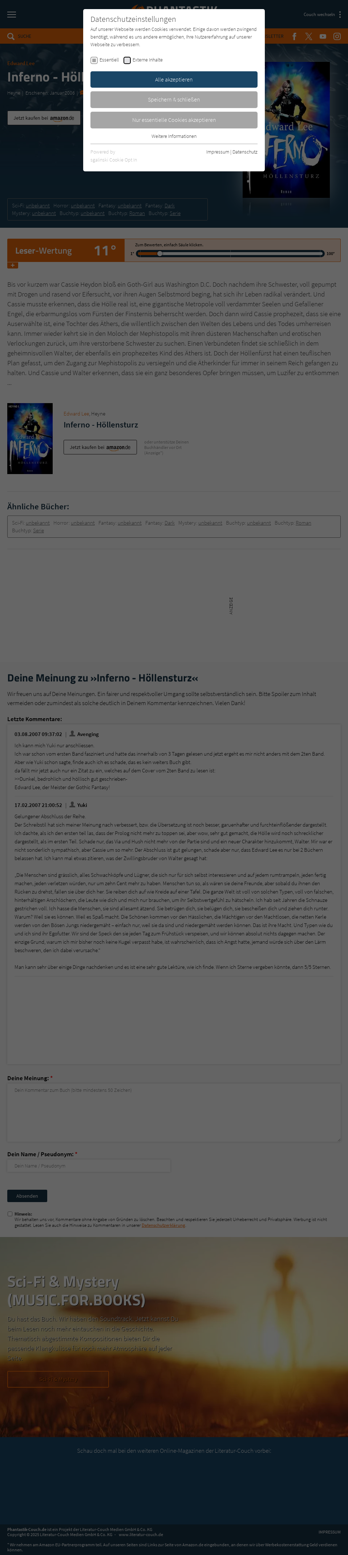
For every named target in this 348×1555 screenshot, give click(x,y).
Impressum (217, 151)
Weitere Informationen (174, 136)
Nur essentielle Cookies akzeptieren (174, 119)
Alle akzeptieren (174, 79)
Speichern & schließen (174, 99)
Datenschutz (245, 151)
